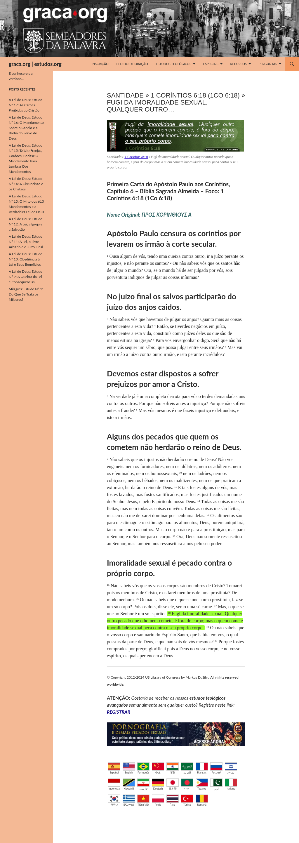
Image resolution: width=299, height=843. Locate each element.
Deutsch (158, 784)
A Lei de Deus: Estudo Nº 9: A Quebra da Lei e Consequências (25, 276)
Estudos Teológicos (173, 64)
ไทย (172, 800)
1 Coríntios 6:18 (136, 156)
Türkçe (187, 800)
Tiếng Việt (143, 800)
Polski (158, 800)
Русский (216, 768)
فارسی (143, 784)
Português (143, 768)
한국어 (114, 800)
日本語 (172, 784)
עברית (231, 768)
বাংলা (187, 784)
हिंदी (172, 768)
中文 (158, 768)
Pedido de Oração (132, 64)
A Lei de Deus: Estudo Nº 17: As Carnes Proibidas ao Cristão (25, 105)
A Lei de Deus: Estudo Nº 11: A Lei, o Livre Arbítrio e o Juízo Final (26, 241)
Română (202, 800)
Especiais (210, 64)
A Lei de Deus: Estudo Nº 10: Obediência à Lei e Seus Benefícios (25, 259)
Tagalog (202, 784)
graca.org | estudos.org (35, 64)
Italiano (231, 784)
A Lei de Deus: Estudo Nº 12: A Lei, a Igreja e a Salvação (25, 224)
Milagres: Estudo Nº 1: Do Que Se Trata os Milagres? (26, 294)
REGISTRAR (118, 712)
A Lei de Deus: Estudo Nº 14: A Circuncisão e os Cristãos (26, 183)
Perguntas (268, 64)
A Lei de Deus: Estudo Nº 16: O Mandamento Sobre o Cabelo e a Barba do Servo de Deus (26, 127)
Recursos (238, 64)
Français (202, 768)
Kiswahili (129, 784)
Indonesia (114, 784)
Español (114, 768)
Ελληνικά (129, 800)
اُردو (216, 784)
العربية (187, 768)
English (129, 768)
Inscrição (100, 64)
